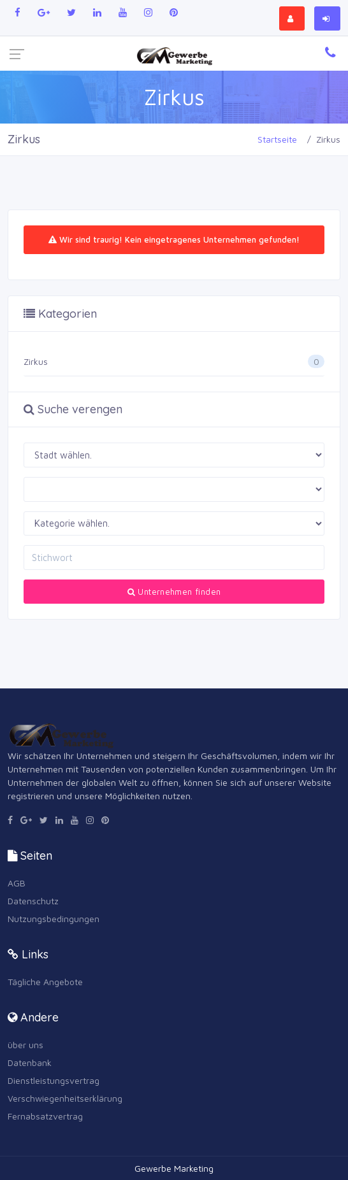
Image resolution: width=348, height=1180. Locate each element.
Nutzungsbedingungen (53, 918)
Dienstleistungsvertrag (53, 1080)
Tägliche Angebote (45, 981)
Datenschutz (33, 900)
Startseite (277, 139)
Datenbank (30, 1062)
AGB (16, 883)
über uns (25, 1044)
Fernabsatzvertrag (45, 1116)
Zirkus (36, 361)
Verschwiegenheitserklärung (65, 1098)
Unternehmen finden (174, 591)
